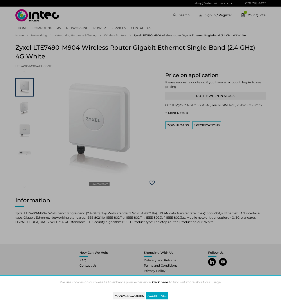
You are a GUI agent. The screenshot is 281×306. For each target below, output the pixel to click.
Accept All (157, 296)
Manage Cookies (129, 296)
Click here (160, 282)
